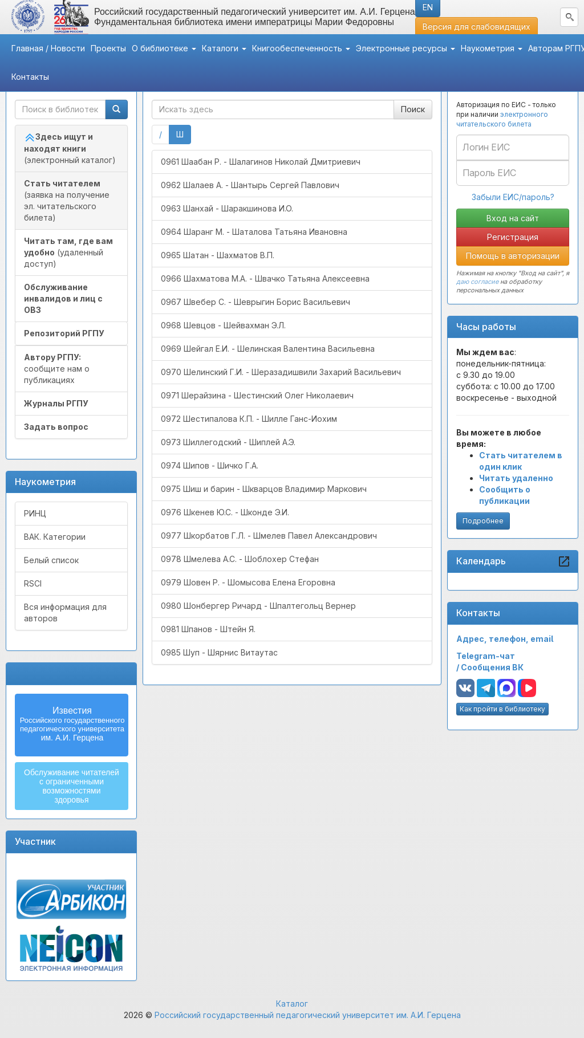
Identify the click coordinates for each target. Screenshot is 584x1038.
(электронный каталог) (70, 148)
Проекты (108, 48)
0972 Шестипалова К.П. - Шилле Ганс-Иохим (249, 419)
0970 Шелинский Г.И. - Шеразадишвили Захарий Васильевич (281, 372)
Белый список (51, 560)
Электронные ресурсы (405, 48)
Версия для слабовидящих (476, 26)
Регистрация (512, 237)
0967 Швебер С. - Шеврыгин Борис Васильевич (255, 302)
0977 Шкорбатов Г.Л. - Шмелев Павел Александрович (269, 535)
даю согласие (477, 282)
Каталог (292, 1003)
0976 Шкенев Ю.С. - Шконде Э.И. (225, 512)
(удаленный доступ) (68, 252)
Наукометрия (491, 48)
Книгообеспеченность (301, 48)
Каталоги (224, 48)
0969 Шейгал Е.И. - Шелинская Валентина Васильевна (268, 348)
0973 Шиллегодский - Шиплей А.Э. (228, 442)
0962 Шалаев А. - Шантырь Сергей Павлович (250, 185)
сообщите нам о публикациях (57, 368)
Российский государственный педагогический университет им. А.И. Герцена (308, 1015)
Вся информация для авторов (65, 612)
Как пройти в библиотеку (502, 709)
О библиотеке (164, 48)
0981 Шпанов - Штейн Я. (208, 629)
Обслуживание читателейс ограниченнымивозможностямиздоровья (71, 786)
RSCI (33, 583)
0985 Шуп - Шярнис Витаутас (219, 652)
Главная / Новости (48, 48)
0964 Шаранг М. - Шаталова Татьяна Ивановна (254, 232)
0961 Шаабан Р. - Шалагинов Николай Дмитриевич (260, 161)
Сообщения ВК (492, 667)
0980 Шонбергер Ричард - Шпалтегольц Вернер (258, 605)
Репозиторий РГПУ (64, 333)
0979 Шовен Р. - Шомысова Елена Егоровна (248, 582)
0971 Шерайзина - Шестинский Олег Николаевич (257, 395)
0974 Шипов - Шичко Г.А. (209, 465)
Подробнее (483, 520)
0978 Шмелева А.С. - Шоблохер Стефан (240, 559)
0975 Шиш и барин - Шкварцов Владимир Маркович (264, 489)
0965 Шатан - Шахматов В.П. (217, 255)
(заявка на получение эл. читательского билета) (67, 200)
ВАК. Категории (55, 537)
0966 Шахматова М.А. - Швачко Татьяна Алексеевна (265, 278)
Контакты (30, 77)
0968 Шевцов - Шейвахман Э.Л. (223, 325)
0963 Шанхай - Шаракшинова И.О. (227, 208)
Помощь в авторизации (512, 255)
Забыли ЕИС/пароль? (513, 197)
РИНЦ (35, 513)
